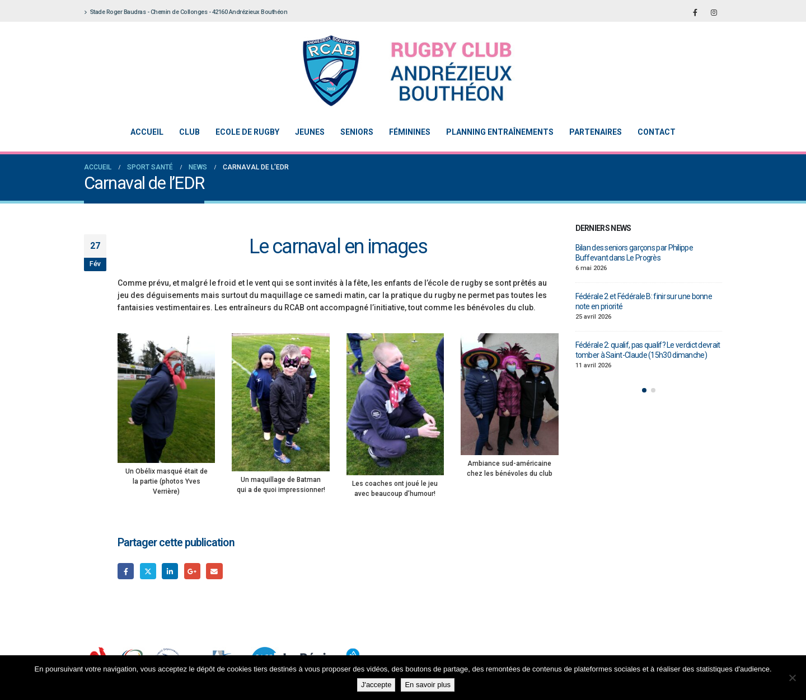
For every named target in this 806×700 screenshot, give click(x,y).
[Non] (792, 677)
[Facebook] (695, 12)
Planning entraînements (500, 131)
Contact (657, 131)
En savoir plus (428, 684)
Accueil (146, 131)
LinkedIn (170, 571)
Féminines (409, 131)
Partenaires (595, 131)
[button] (644, 390)
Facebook (126, 571)
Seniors (356, 131)
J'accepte (376, 684)
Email (214, 571)
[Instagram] (713, 12)
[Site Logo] (395, 70)
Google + (192, 571)
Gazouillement (148, 571)
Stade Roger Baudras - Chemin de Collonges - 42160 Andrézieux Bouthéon (185, 12)
